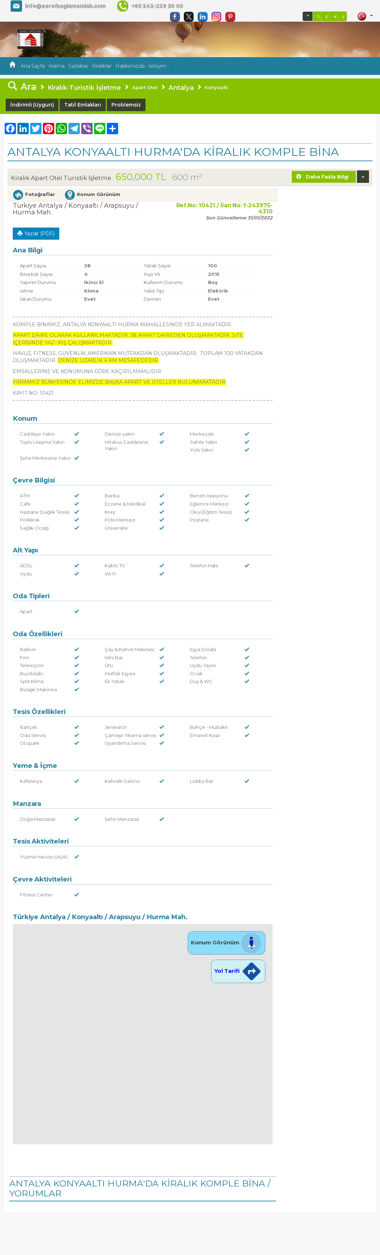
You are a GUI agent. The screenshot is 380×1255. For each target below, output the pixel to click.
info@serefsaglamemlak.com (65, 6)
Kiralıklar (101, 66)
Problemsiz (126, 105)
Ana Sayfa (33, 66)
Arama (57, 66)
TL (318, 16)
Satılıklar (78, 66)
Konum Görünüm (226, 942)
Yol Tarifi (238, 970)
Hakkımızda (130, 66)
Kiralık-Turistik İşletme (84, 87)
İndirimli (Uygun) (32, 105)
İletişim (157, 66)
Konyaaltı (216, 87)
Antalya (181, 87)
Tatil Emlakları (82, 105)
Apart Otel (145, 87)
